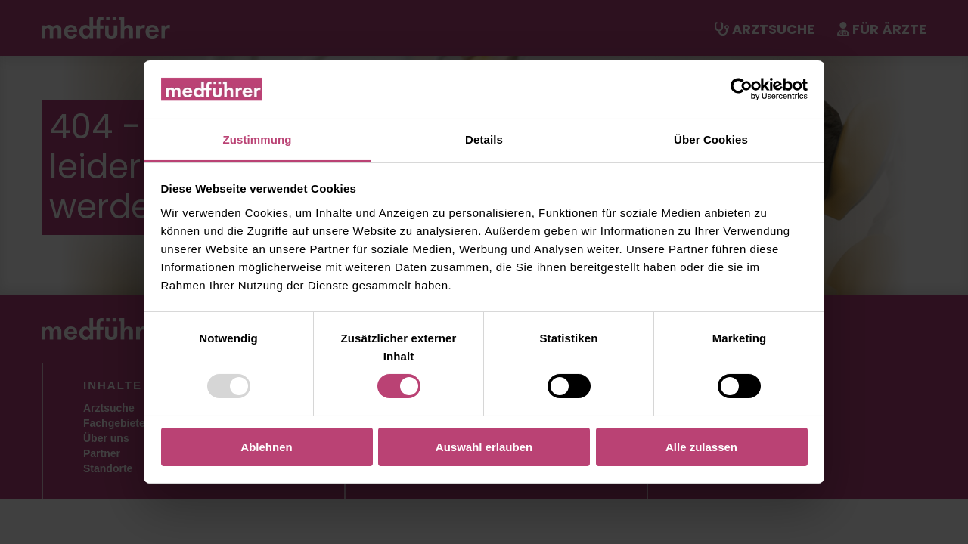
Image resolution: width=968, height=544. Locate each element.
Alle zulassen (701, 446)
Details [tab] (484, 139)
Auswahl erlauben (484, 446)
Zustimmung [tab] (257, 139)
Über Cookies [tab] (711, 139)
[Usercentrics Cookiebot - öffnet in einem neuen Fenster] (741, 89)
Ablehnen (266, 446)
